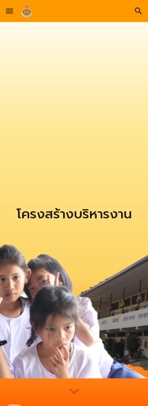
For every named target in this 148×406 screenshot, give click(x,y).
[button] (9, 11)
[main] (74, 214)
